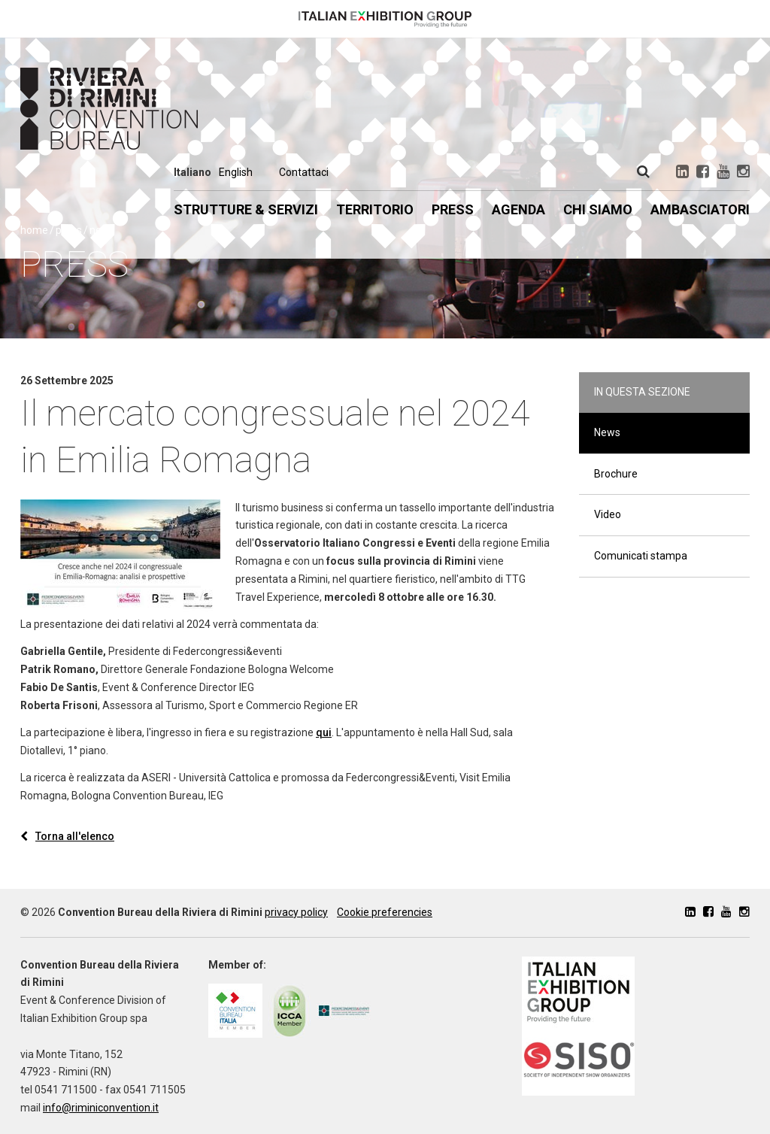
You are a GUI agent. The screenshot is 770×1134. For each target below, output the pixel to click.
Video (607, 514)
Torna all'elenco (67, 836)
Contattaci (304, 172)
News (607, 432)
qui (324, 732)
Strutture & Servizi (246, 209)
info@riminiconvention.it (101, 1108)
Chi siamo (597, 209)
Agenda (518, 209)
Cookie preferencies (384, 912)
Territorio (375, 209)
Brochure (616, 474)
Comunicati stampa (640, 556)
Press (453, 209)
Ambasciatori (700, 209)
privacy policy (296, 912)
